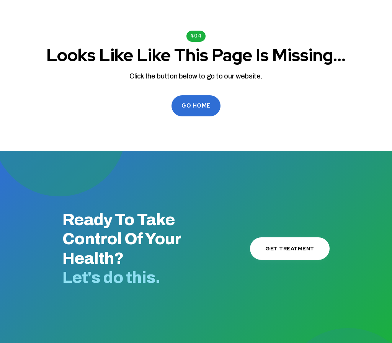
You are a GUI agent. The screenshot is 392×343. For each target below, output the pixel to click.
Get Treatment (289, 248)
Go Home (196, 105)
